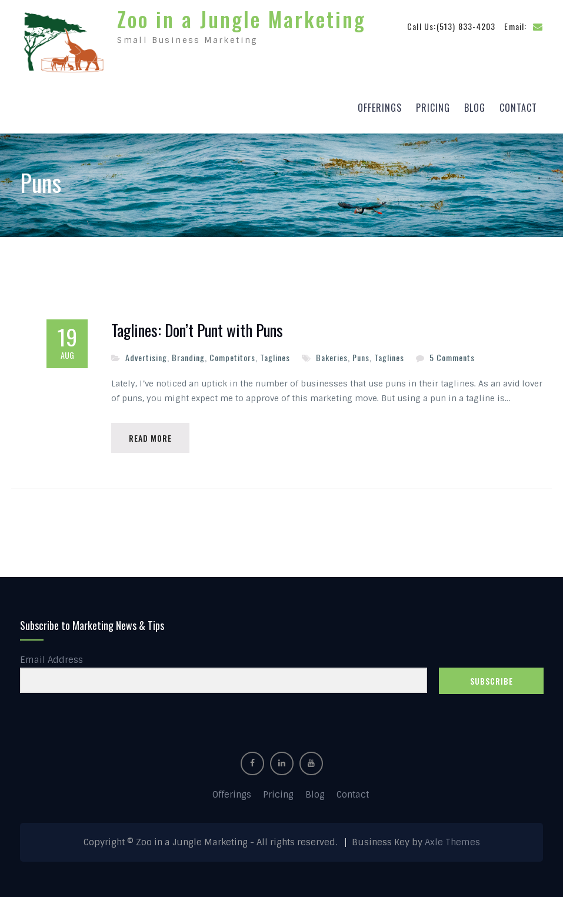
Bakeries (332, 357)
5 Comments (452, 357)
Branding (188, 357)
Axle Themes (452, 842)
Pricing (433, 108)
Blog (474, 108)
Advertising (146, 357)
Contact (518, 108)
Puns (360, 357)
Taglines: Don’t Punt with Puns (197, 330)
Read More (150, 438)
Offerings (380, 108)
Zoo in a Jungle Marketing (241, 19)
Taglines (275, 357)
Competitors (232, 357)
